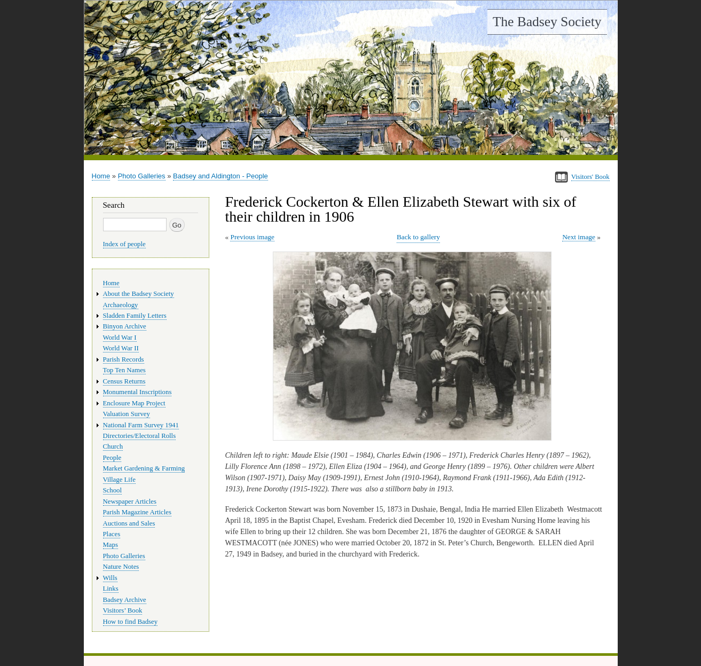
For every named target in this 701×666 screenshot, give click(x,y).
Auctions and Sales (129, 523)
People (112, 457)
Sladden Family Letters (135, 315)
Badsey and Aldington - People (220, 176)
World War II (121, 348)
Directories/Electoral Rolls (139, 436)
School (112, 490)
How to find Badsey (130, 621)
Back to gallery (418, 237)
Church (113, 446)
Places (112, 534)
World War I (120, 337)
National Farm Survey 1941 (141, 425)
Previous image (252, 237)
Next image (578, 237)
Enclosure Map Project (134, 403)
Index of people (124, 244)
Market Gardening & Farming (144, 468)
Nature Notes (121, 566)
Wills (110, 578)
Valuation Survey (126, 414)
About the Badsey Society (138, 293)
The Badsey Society (547, 21)
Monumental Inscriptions (137, 392)
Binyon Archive (124, 326)
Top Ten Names (124, 370)
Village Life (119, 479)
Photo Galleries (142, 176)
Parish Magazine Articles (137, 512)
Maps (110, 545)
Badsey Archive (124, 600)
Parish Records (123, 359)
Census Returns (124, 381)
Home (101, 176)
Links (111, 588)
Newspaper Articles (129, 501)
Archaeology (120, 305)
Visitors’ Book (123, 610)
